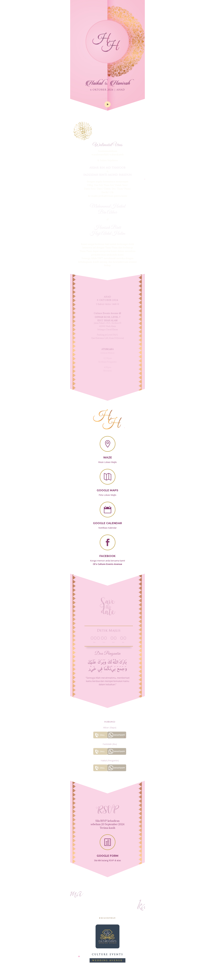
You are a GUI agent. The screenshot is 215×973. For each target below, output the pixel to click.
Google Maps (107, 487)
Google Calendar (107, 520)
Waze (107, 454)
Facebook (107, 553)
